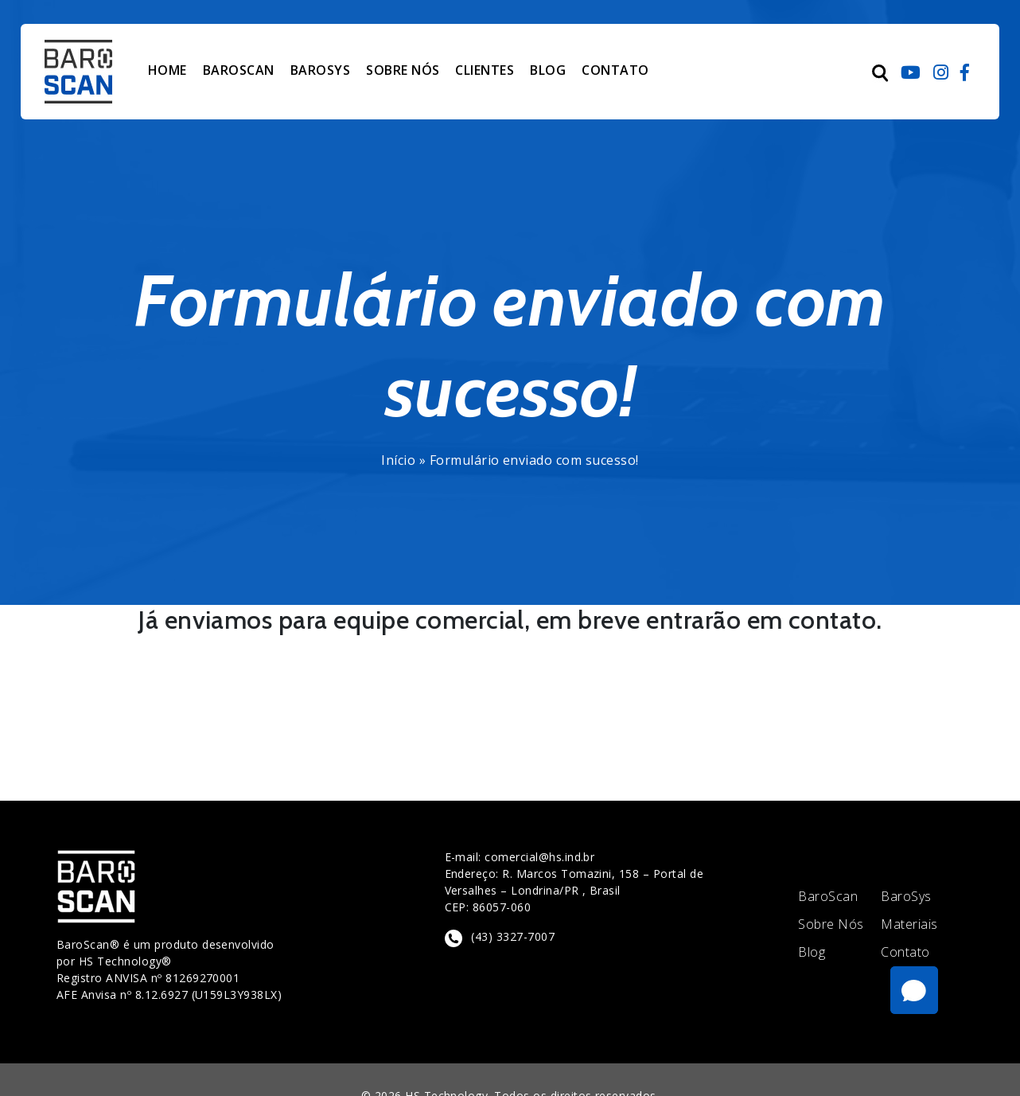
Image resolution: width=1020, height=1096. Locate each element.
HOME (167, 70)
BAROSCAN (238, 70)
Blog (811, 952)
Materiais (909, 924)
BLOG (548, 70)
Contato (905, 952)
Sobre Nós (830, 924)
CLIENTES (484, 70)
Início (398, 460)
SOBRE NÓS (402, 70)
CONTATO (615, 70)
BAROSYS (320, 70)
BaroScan (828, 896)
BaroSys (906, 896)
